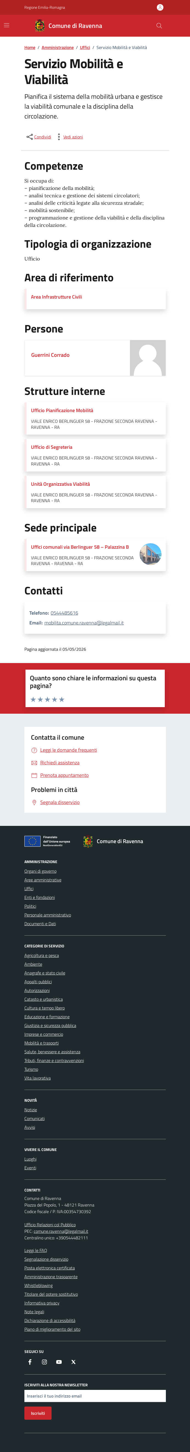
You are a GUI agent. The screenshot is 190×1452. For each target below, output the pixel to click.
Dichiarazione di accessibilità (49, 1320)
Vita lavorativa (37, 1078)
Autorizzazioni (37, 990)
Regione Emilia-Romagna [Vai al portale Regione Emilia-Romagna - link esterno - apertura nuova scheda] (44, 7)
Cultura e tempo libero (44, 1008)
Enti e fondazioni (39, 897)
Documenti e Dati (40, 923)
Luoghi (30, 1159)
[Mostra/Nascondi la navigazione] (6, 25)
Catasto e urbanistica (43, 999)
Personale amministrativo (47, 915)
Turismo (31, 1069)
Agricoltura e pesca (41, 955)
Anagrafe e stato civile (44, 973)
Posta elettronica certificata (49, 1268)
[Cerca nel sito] (159, 25)
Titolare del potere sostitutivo (51, 1294)
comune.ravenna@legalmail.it (61, 1231)
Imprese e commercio (43, 1034)
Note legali (34, 1311)
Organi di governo (40, 871)
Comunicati (34, 1118)
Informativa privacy (41, 1303)
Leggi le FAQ (35, 1250)
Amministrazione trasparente (51, 1276)
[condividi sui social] (38, 136)
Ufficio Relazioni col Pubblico (50, 1224)
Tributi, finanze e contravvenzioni (54, 1060)
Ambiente (33, 964)
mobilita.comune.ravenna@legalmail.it (84, 622)
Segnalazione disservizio (46, 1259)
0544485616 (64, 613)
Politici (30, 906)
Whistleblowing (38, 1285)
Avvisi (29, 1127)
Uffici (28, 888)
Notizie (30, 1109)
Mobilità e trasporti (41, 1043)
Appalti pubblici (38, 981)
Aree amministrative (42, 880)
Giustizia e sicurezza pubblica (50, 1025)
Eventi (30, 1167)
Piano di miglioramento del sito (52, 1329)
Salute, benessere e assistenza (52, 1051)
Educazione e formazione (47, 1016)
